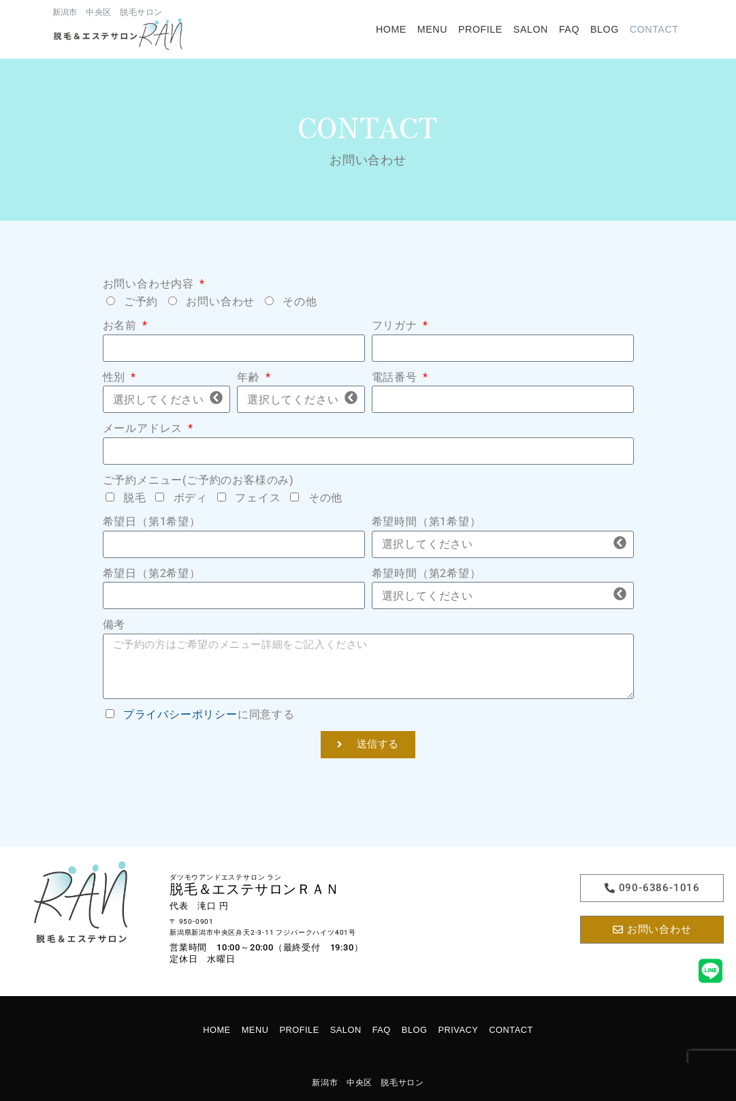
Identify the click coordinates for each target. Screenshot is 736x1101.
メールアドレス (144, 428)
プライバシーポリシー (180, 714)
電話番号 (396, 377)
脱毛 (134, 497)
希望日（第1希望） (152, 521)
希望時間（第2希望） (426, 573)
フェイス (258, 497)
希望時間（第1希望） (426, 521)
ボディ (191, 497)
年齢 (250, 377)
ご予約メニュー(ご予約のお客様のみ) (198, 480)
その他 (300, 301)
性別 (116, 377)
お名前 (121, 325)
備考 (114, 624)
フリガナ (396, 325)
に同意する (209, 714)
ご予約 (141, 301)
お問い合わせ (220, 301)
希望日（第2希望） (152, 573)
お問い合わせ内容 (150, 283)
